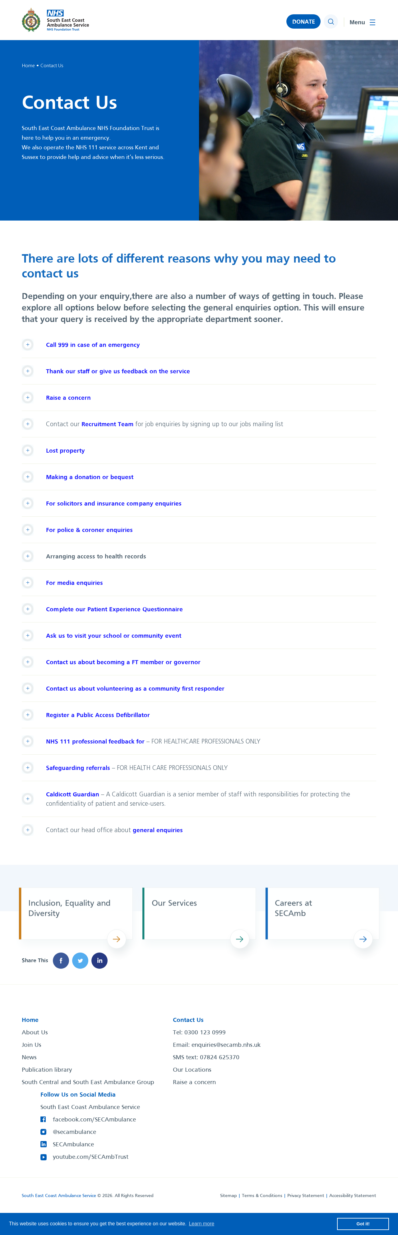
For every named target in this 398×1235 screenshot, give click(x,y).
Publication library (47, 1070)
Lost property (65, 451)
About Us (35, 1033)
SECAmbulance (73, 1145)
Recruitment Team (107, 424)
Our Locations (192, 1070)
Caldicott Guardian (72, 795)
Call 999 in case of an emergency (93, 345)
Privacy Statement (305, 1196)
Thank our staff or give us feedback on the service (118, 372)
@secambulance (74, 1132)
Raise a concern (68, 398)
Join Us (31, 1045)
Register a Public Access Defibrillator (98, 715)
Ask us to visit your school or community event (113, 636)
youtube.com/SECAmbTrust (90, 1157)
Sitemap (228, 1196)
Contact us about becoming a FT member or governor (123, 662)
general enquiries (158, 830)
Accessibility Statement (352, 1196)
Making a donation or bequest (89, 477)
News (29, 1057)
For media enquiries (74, 583)
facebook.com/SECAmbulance (94, 1120)
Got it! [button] (363, 1223)
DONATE (303, 22)
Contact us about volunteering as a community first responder (135, 689)
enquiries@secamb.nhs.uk (226, 1045)
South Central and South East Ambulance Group (88, 1082)
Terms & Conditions (262, 1196)
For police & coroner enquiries (89, 530)
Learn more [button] (201, 1223)
